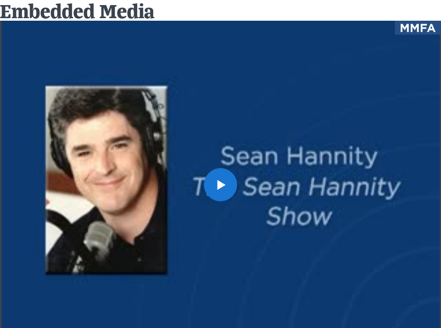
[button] (221, 185)
